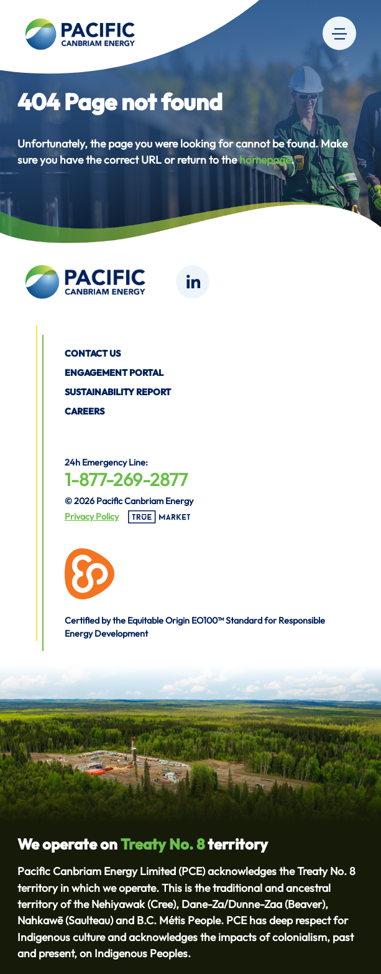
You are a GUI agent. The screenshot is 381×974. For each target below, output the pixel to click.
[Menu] (339, 33)
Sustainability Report (118, 392)
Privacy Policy (92, 516)
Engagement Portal (114, 372)
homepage (265, 159)
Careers (84, 411)
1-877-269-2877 (126, 479)
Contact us (93, 353)
